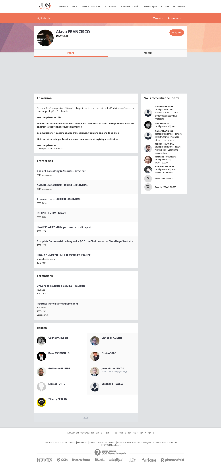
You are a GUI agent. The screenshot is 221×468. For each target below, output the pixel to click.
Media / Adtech (91, 6)
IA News (63, 6)
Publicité (72, 442)
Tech (74, 6)
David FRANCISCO (164, 106)
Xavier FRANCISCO (164, 130)
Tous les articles (159, 442)
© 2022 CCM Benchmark (110, 445)
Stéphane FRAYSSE (112, 384)
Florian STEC (109, 353)
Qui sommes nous (51, 442)
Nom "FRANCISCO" (164, 178)
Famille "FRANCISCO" (165, 187)
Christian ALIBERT (112, 337)
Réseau (147, 53)
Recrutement (82, 442)
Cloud (165, 6)
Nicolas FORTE (56, 384)
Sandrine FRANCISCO (165, 166)
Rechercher (46, 17)
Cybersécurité (129, 6)
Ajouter (178, 32)
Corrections (172, 442)
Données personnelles (106, 442)
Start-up (110, 6)
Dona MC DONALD (58, 353)
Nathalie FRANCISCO (165, 156)
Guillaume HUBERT (59, 368)
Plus (85, 417)
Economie (179, 6)
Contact (63, 442)
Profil (70, 53)
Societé (92, 442)
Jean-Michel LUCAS (113, 368)
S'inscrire (158, 17)
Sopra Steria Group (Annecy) (114, 371)
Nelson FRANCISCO (164, 143)
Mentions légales (144, 442)
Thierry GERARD (57, 399)
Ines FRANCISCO (163, 123)
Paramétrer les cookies (126, 442)
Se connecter (174, 17)
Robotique (150, 6)
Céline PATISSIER (58, 337)
